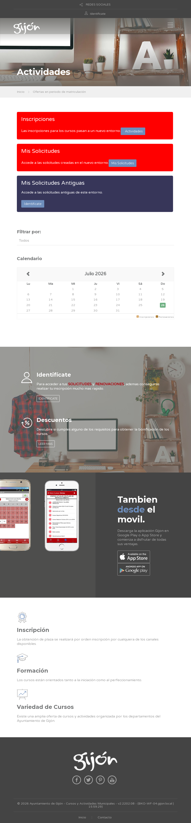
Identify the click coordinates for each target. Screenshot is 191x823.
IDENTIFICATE (48, 398)
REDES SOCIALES (98, 4)
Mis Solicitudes (40, 151)
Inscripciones (38, 119)
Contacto (105, 817)
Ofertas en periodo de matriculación (59, 92)
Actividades (133, 131)
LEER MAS (46, 443)
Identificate (98, 14)
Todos (24, 240)
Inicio (21, 92)
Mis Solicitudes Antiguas (53, 183)
